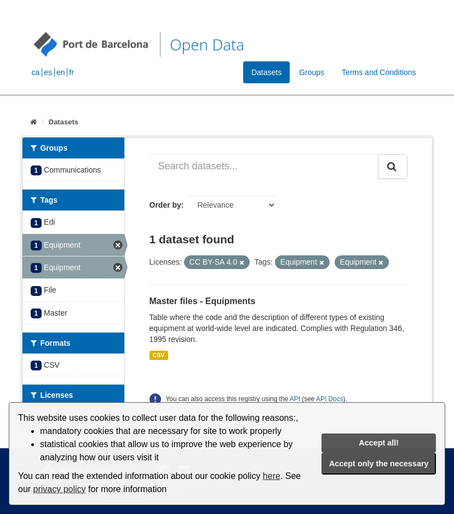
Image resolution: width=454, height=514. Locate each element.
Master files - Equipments (203, 301)
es (48, 72)
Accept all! (379, 442)
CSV (159, 355)
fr (71, 72)
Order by (165, 205)
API (295, 399)
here (271, 476)
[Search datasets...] (264, 166)
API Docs (329, 399)
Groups (311, 72)
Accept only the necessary (379, 463)
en (60, 72)
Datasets (266, 72)
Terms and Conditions (379, 72)
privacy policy (59, 489)
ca (36, 72)
